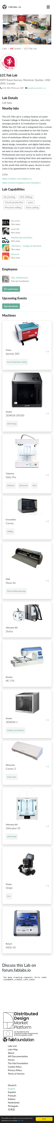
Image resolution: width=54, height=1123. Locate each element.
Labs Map (13, 1049)
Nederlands (13, 1102)
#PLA (34, 485)
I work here (11, 289)
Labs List (12, 1046)
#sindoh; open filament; (15, 730)
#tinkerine (11, 485)
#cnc (9, 896)
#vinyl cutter (11, 777)
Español (12, 1092)
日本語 (11, 1109)
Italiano (11, 1099)
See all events (11, 306)
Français (12, 1095)
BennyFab (15, 221)
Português (13, 1106)
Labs (4, 48)
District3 (15, 254)
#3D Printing (11, 424)
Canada (15, 48)
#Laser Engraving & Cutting (17, 362)
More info (20, 1120)
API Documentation (18, 1056)
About (11, 1052)
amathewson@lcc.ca (37, 88)
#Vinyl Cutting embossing (16, 591)
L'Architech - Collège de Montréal (26, 246)
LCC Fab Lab (30, 48)
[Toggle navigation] (48, 7)
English (11, 1088)
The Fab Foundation (18, 1063)
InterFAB (15, 229)
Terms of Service (16, 1073)
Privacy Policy (15, 1070)
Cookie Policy (15, 1066)
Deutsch (12, 1085)
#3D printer (23, 485)
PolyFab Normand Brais (21, 237)
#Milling (10, 531)
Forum (11, 1059)
